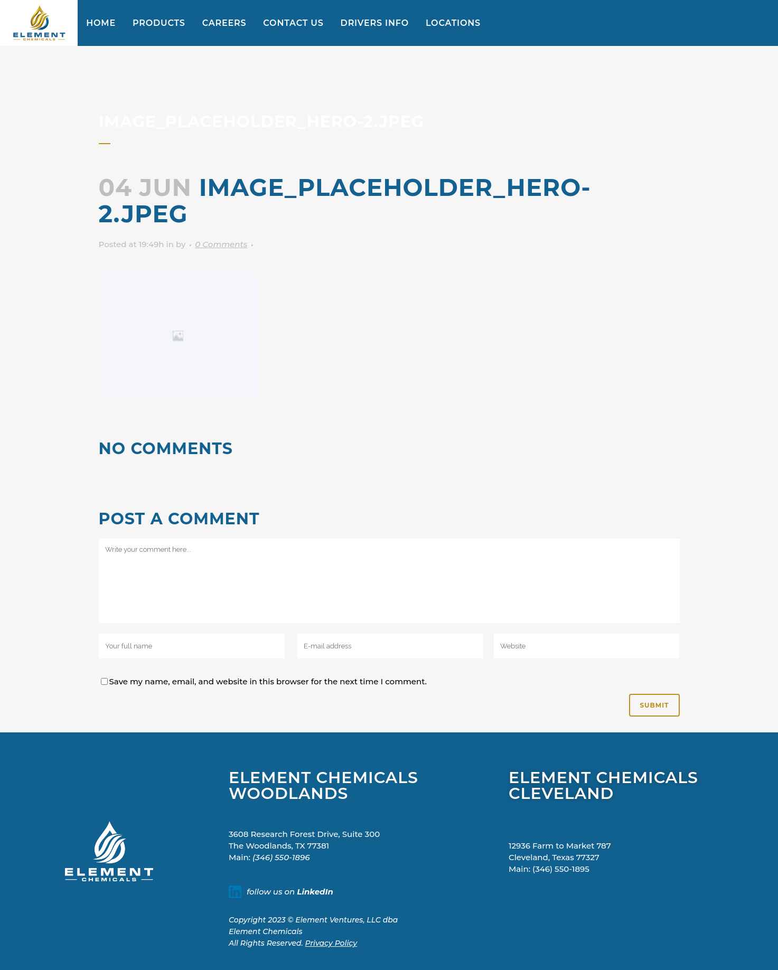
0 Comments (221, 244)
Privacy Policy (331, 943)
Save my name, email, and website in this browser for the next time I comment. (268, 681)
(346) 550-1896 (281, 857)
